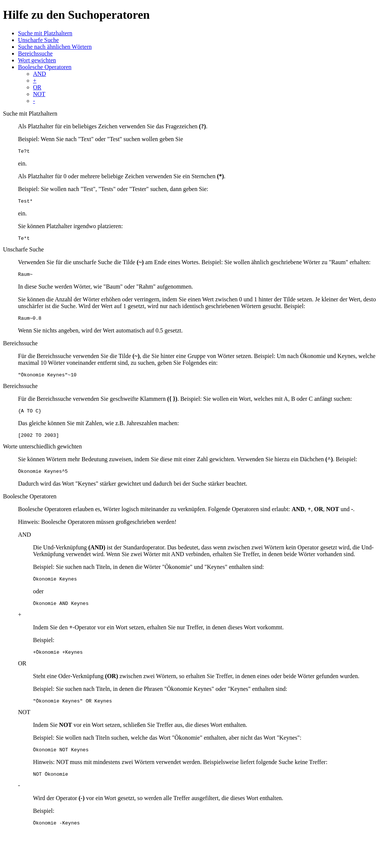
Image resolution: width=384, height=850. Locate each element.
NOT (39, 94)
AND (39, 74)
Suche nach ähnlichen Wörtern (55, 47)
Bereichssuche (35, 53)
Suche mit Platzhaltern (45, 33)
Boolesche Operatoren (45, 67)
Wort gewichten (37, 60)
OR (37, 87)
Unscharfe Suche (38, 40)
